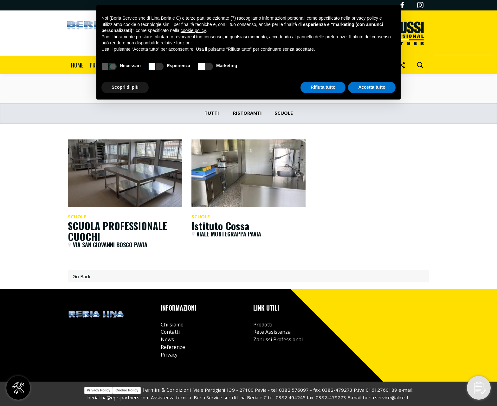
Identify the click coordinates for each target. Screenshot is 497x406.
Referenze (173, 347)
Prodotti (262, 324)
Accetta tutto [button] (371, 87)
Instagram (420, 5)
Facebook (400, 309)
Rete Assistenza (272, 331)
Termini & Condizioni (166, 389)
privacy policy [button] (365, 18)
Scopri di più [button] (125, 87)
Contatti (170, 331)
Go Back (81, 276)
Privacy (169, 354)
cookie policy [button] (193, 30)
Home (77, 65)
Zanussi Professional (278, 339)
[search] (420, 65)
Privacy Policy (99, 390)
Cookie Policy (126, 390)
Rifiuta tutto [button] (323, 87)
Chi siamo (172, 324)
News (167, 339)
